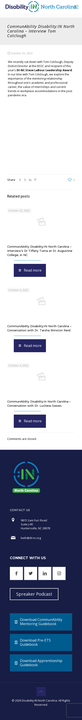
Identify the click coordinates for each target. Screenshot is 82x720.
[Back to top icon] (41, 691)
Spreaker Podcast (34, 594)
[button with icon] (16, 573)
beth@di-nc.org (31, 538)
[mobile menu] (76, 6)
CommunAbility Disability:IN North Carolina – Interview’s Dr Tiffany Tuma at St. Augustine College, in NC (39, 251)
